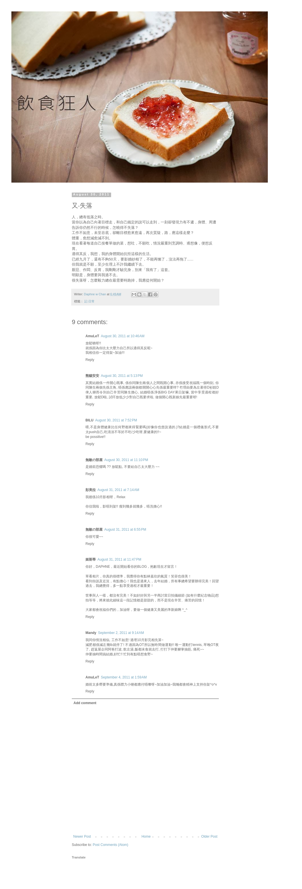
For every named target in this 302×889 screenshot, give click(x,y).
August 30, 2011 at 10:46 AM (122, 336)
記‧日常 (89, 301)
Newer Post (82, 837)
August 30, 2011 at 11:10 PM (126, 460)
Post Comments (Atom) (110, 845)
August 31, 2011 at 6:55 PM (125, 530)
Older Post (209, 837)
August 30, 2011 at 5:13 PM (122, 376)
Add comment (85, 703)
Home (146, 837)
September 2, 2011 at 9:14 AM (121, 633)
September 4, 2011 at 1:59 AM (124, 677)
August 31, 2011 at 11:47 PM (119, 559)
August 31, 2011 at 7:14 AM (118, 490)
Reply (89, 360)
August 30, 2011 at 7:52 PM (116, 420)
